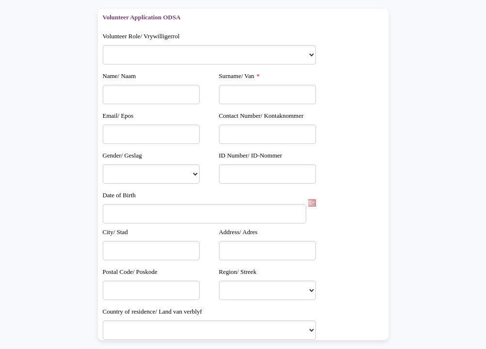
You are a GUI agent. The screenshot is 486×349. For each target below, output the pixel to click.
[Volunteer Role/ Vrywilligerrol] (209, 54)
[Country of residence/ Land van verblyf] (209, 330)
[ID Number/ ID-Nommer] (267, 174)
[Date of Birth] (204, 213)
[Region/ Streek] (267, 290)
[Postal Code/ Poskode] (151, 290)
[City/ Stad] (151, 250)
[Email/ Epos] (151, 134)
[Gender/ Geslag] (151, 174)
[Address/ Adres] (267, 250)
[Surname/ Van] (267, 94)
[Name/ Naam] (151, 94)
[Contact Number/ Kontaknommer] (267, 134)
